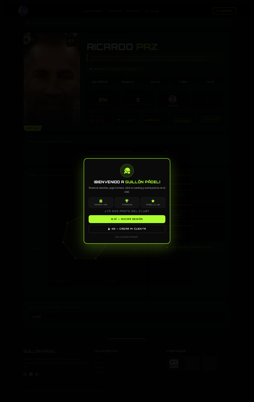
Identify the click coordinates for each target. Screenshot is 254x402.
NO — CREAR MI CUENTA (127, 229)
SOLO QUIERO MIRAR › (127, 236)
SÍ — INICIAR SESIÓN (127, 219)
